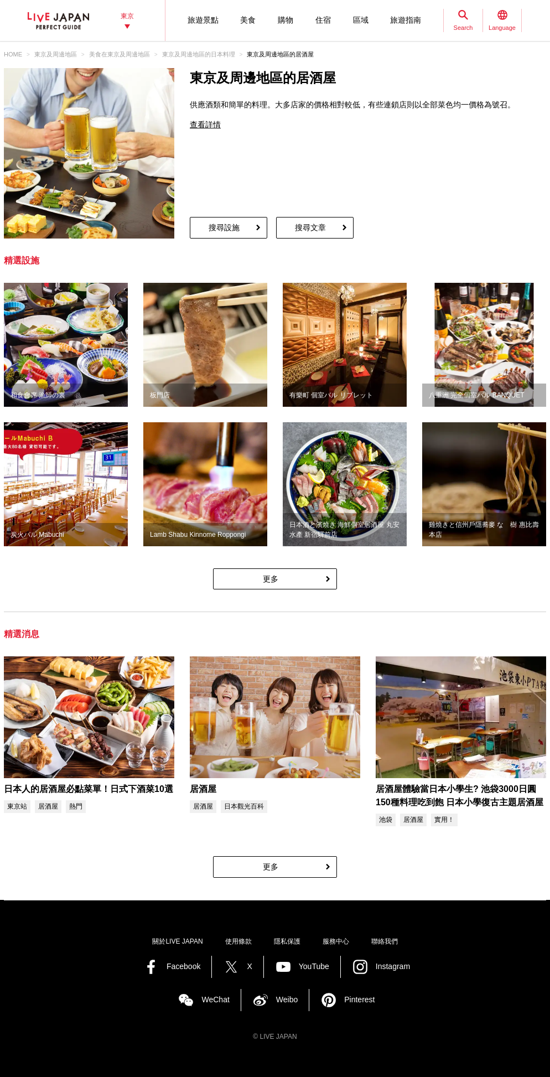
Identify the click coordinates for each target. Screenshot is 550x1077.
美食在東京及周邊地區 (119, 54)
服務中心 (336, 941)
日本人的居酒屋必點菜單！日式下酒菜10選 (88, 789)
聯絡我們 (384, 941)
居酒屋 (203, 789)
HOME (13, 54)
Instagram (393, 966)
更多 (270, 578)
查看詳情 (205, 124)
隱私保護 (287, 941)
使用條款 (238, 941)
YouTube (314, 966)
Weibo (287, 999)
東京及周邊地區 (55, 54)
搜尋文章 (310, 227)
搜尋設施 (224, 227)
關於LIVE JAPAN (177, 941)
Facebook (183, 966)
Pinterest (359, 999)
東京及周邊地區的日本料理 (198, 54)
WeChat (215, 999)
